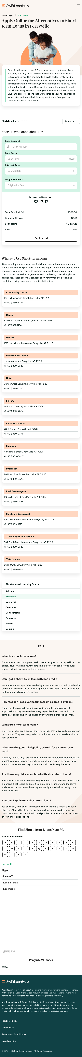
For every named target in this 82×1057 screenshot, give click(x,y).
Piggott (5, 870)
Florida (9, 623)
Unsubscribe (9, 1041)
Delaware (11, 618)
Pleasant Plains (10, 882)
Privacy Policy (9, 1020)
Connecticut (13, 612)
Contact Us (8, 1027)
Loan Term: (11, 153)
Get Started (41, 238)
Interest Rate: (12, 165)
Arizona (10, 591)
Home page (7, 15)
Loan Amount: (12, 141)
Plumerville (8, 888)
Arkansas (11, 596)
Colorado (11, 607)
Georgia (10, 628)
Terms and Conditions (14, 1034)
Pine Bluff (7, 876)
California (11, 601)
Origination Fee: (14, 179)
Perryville (7, 864)
